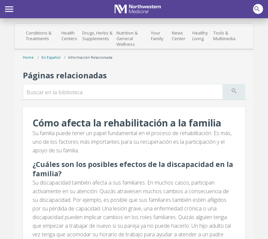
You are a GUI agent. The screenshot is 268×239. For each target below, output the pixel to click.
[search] (123, 92)
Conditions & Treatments (38, 35)
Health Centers (69, 35)
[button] (9, 8)
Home (28, 57)
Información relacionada (90, 57)
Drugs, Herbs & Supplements (97, 35)
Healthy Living (200, 35)
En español (50, 57)
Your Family (157, 35)
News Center (178, 35)
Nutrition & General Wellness (127, 38)
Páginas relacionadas (65, 75)
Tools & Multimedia (224, 35)
